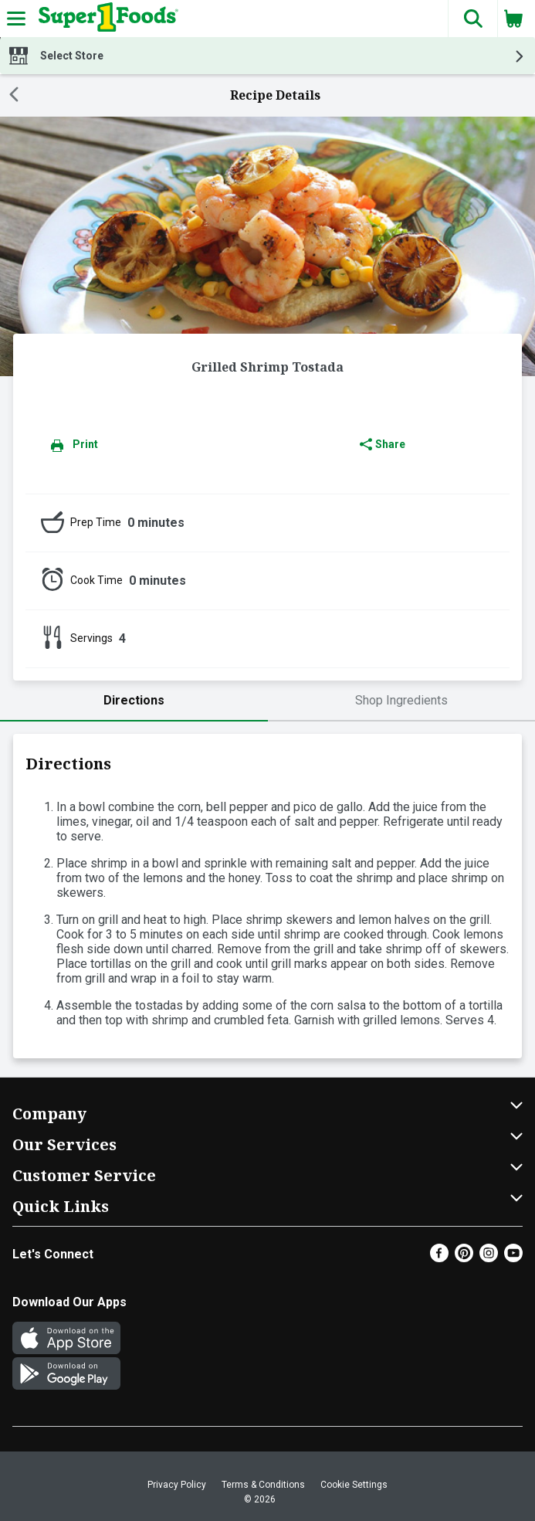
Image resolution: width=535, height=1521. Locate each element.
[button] (472, 18)
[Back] (14, 96)
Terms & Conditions (263, 1484)
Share (382, 444)
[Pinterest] (464, 1258)
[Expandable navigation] (16, 18)
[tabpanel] (267, 896)
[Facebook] (439, 1258)
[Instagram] (488, 1258)
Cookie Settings (354, 1484)
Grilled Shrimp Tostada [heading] (267, 366)
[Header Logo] (105, 18)
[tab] (134, 701)
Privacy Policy (176, 1484)
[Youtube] (513, 1258)
